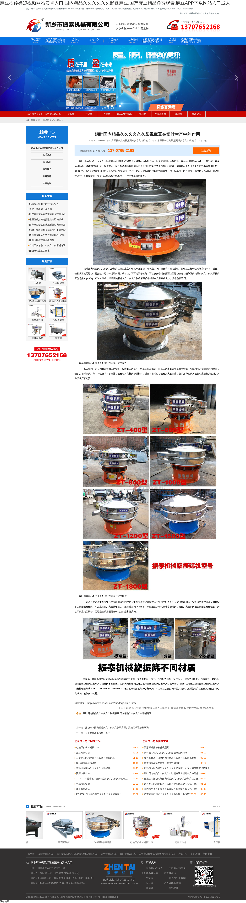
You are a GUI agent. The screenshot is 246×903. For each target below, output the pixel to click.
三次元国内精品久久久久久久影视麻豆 (95, 758)
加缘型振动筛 (83, 789)
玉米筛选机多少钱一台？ (97, 733)
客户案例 (132, 41)
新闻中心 (94, 41)
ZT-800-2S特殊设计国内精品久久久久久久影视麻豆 (102, 778)
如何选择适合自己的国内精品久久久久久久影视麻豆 (170, 758)
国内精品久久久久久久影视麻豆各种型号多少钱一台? (170, 789)
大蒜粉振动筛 (83, 783)
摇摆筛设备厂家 (46, 853)
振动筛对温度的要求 (39, 250)
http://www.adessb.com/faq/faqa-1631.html (111, 703)
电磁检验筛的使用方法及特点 (44, 204)
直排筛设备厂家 (128, 853)
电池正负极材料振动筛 (87, 747)
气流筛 (106, 114)
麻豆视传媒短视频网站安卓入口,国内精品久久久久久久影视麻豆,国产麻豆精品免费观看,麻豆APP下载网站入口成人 (115, 3)
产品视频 (171, 41)
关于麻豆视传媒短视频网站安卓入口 (55, 42)
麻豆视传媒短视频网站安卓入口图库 (152, 42)
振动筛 (46, 120)
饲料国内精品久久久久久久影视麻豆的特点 (165, 752)
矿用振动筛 (160, 114)
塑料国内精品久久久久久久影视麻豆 (94, 768)
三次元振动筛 (83, 752)
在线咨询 (206, 150)
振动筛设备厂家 (109, 853)
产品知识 (113, 41)
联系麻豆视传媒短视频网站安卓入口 (204, 13)
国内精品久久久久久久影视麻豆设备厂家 (77, 853)
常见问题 (47, 176)
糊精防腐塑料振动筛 (86, 763)
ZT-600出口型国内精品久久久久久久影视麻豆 (99, 794)
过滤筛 (88, 114)
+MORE (216, 806)
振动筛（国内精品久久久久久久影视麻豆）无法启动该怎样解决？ (118, 727)
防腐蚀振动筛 (83, 773)
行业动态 (47, 155)
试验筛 (70, 114)
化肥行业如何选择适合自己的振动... (47, 219)
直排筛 (142, 114)
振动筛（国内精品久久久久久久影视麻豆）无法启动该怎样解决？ (177, 768)
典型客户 (47, 169)
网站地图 (192, 897)
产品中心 (74, 41)
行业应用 (47, 162)
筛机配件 (196, 114)
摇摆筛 (178, 114)
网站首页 (183, 13)
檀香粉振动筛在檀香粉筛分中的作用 (162, 763)
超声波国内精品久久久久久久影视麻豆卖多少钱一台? (170, 783)
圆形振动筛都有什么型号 (41, 240)
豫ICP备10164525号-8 (208, 897)
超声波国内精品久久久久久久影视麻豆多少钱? (167, 794)
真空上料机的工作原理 (40, 209)
